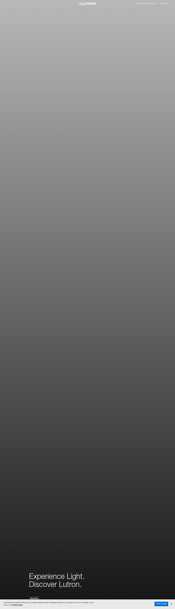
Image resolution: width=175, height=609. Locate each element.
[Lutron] (88, 3)
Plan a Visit (164, 4)
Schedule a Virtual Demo (145, 4)
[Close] (171, 603)
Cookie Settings (161, 604)
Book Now (34, 599)
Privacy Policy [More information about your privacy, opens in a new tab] (17, 605)
